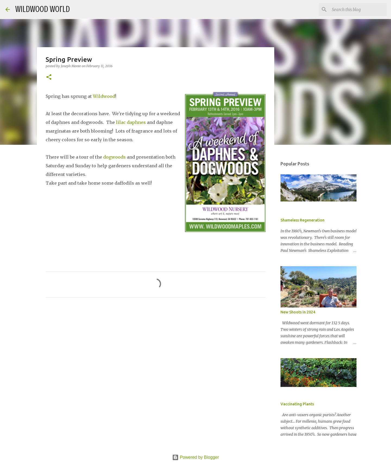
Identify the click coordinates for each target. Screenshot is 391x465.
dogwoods (114, 157)
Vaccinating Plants (297, 404)
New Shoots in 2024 (297, 312)
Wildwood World (42, 9)
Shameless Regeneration (302, 220)
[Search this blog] (358, 9)
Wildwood (104, 96)
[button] (49, 77)
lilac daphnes (131, 122)
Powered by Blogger (195, 457)
